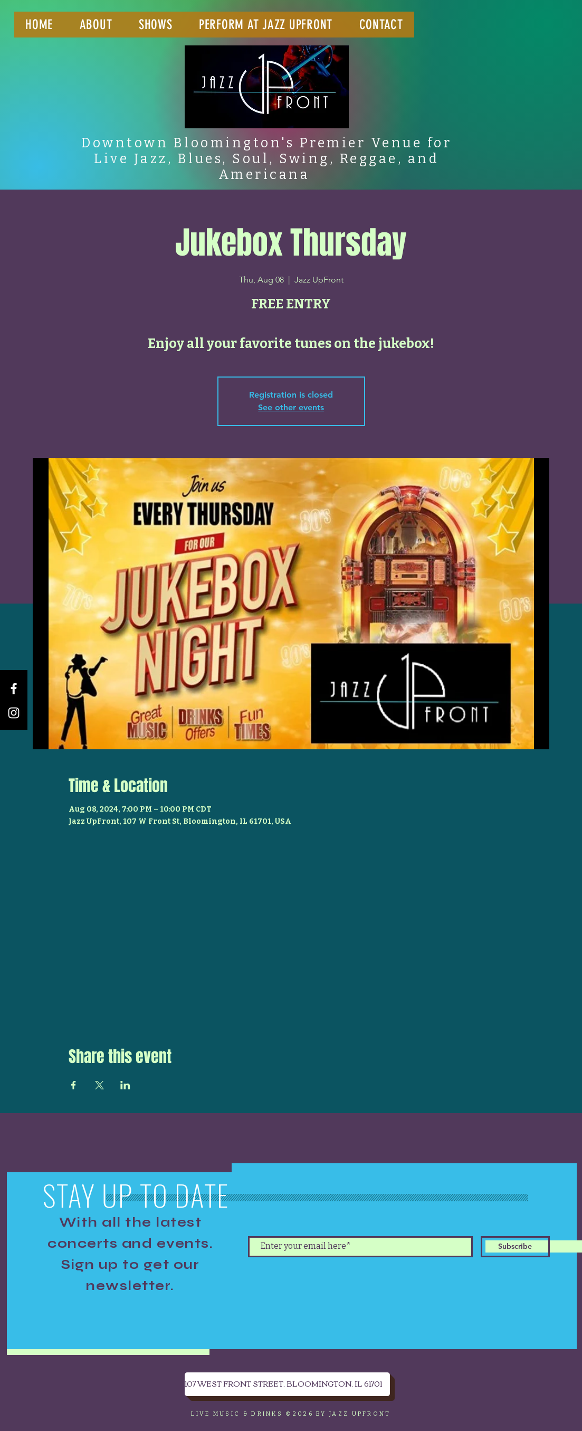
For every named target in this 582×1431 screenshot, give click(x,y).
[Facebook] (13, 688)
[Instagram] (13, 712)
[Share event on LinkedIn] (125, 1085)
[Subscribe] (515, 1246)
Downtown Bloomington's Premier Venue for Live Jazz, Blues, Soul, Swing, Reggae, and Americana (266, 159)
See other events (291, 407)
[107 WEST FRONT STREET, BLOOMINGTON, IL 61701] (287, 1384)
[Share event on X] (99, 1085)
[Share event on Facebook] (74, 1085)
